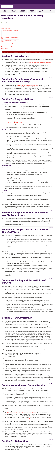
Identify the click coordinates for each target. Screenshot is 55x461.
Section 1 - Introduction (5, 24)
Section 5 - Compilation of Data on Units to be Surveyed (8, 41)
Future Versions (41, 11)
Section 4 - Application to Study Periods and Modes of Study (10, 38)
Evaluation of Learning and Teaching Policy (40, 62)
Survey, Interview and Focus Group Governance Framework (29, 418)
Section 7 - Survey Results (5, 44)
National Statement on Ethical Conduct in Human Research (21, 412)
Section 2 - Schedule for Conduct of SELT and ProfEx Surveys (8, 26)
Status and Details (13, 11)
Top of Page (51, 77)
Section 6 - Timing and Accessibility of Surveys (8, 43)
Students (4, 35)
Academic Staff (5, 34)
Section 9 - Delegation (5, 48)
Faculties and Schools (6, 32)
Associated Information (22, 11)
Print (50, 10)
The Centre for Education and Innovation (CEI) (10, 30)
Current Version (4, 11)
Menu (7, 7)
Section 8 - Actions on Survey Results (7, 46)
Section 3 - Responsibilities (5, 28)
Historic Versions (32, 11)
